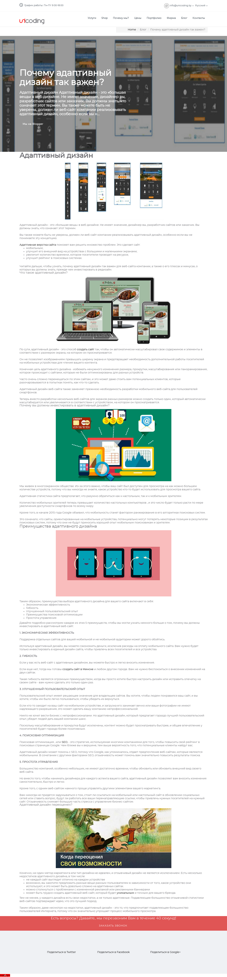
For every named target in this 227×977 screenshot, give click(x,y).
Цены (137, 18)
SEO (64, 742)
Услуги (92, 18)
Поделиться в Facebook (113, 952)
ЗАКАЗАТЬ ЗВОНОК (113, 926)
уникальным (125, 893)
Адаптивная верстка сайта (37, 245)
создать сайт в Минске (77, 669)
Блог (184, 18)
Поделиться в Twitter (61, 952)
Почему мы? (121, 18)
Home (132, 29)
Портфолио (154, 18)
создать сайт (85, 349)
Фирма (171, 18)
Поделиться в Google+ (165, 952)
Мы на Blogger (33, 124)
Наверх (5, 975)
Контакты (198, 18)
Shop (104, 18)
